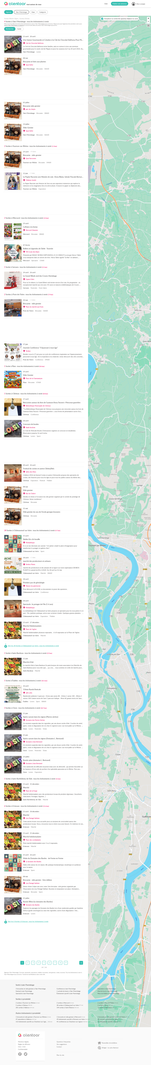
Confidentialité (22, 1049)
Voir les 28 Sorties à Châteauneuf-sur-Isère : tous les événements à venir (33, 646)
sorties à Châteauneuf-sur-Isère (69, 1005)
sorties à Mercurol (64, 1003)
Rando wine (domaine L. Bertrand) (36, 760)
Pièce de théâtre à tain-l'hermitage (108, 993)
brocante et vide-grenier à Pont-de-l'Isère (112, 1017)
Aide (106, 4)
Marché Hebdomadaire (32, 626)
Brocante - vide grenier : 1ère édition (37, 880)
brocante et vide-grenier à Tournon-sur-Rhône (32, 1017)
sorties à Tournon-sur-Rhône (26, 1003)
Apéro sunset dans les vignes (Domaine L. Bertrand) (43, 738)
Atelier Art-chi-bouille (31, 539)
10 (42, 967)
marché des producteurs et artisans (37, 561)
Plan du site (60, 1055)
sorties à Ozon (103, 1005)
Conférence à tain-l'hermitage (66, 989)
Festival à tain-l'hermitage (24, 991)
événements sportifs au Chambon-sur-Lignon (33, 1022)
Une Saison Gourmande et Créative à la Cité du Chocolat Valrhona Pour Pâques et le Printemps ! (61, 40)
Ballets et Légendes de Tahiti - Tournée (38, 248)
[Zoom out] (148, 21)
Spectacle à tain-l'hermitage (24, 993)
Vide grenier (28, 490)
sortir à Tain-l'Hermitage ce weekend (14, 25)
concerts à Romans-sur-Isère (109, 1019)
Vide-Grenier (28, 127)
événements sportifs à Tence (109, 1022)
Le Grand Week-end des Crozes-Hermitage (40, 276)
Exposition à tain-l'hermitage (107, 989)
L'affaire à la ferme (30, 227)
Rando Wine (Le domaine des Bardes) (38, 901)
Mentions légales (23, 1041)
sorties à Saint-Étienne (67, 1008)
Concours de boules (31, 424)
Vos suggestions (62, 1044)
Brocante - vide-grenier (32, 155)
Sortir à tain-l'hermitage (25, 985)
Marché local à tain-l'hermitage (107, 991)
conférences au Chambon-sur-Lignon (71, 1022)
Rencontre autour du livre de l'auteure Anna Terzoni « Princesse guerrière (51, 402)
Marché (26, 787)
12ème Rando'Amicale (32, 689)
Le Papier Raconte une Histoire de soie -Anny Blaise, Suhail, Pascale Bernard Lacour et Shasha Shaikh (63, 177)
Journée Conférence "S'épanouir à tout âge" (40, 347)
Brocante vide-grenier (31, 106)
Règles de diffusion (24, 1044)
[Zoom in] (148, 18)
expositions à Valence (24, 1019)
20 (46, 967)
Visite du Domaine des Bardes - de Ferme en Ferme (43, 858)
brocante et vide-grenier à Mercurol (69, 1017)
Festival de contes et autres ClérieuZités (38, 468)
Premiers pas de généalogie (33, 582)
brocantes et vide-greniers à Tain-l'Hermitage (31, 989)
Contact (59, 1047)
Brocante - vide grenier (32, 303)
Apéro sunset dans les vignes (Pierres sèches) (40, 717)
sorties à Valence (24, 1008)
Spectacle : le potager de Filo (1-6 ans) (38, 604)
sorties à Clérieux (22, 1005)
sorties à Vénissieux (106, 1008)
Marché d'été (28, 662)
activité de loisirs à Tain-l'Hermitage (69, 991)
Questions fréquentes (63, 1041)
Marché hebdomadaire (32, 836)
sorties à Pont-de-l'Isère (106, 1003)
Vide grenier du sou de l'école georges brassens (41, 512)
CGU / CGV (21, 1047)
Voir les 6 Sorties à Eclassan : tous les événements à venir (28, 922)
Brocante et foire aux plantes (34, 61)
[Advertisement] (44, 88)
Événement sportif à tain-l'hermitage (68, 993)
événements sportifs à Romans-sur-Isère (72, 1019)
